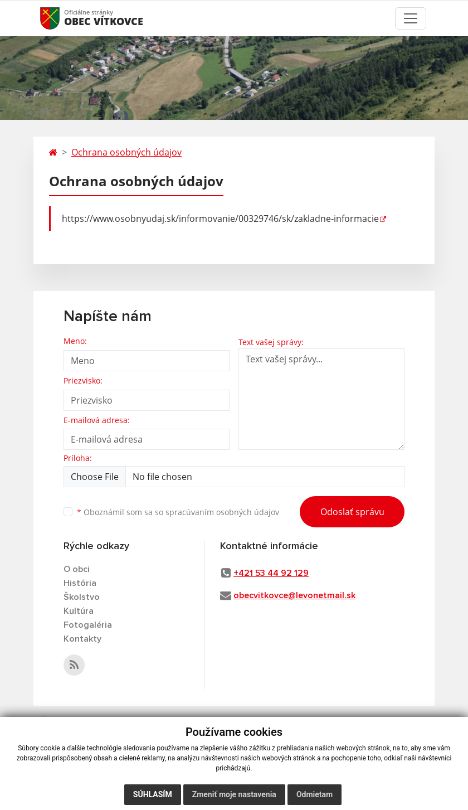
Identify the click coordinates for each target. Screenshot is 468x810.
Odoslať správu (352, 512)
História (80, 583)
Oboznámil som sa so (178, 512)
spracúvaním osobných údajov (222, 512)
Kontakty (82, 638)
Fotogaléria (88, 624)
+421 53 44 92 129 (271, 573)
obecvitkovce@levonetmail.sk (294, 595)
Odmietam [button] (314, 794)
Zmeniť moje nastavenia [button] (234, 794)
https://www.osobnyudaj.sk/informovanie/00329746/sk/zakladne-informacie (220, 218)
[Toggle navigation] (410, 18)
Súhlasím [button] (152, 794)
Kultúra (79, 611)
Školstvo (82, 597)
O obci (77, 569)
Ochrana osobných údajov (126, 152)
